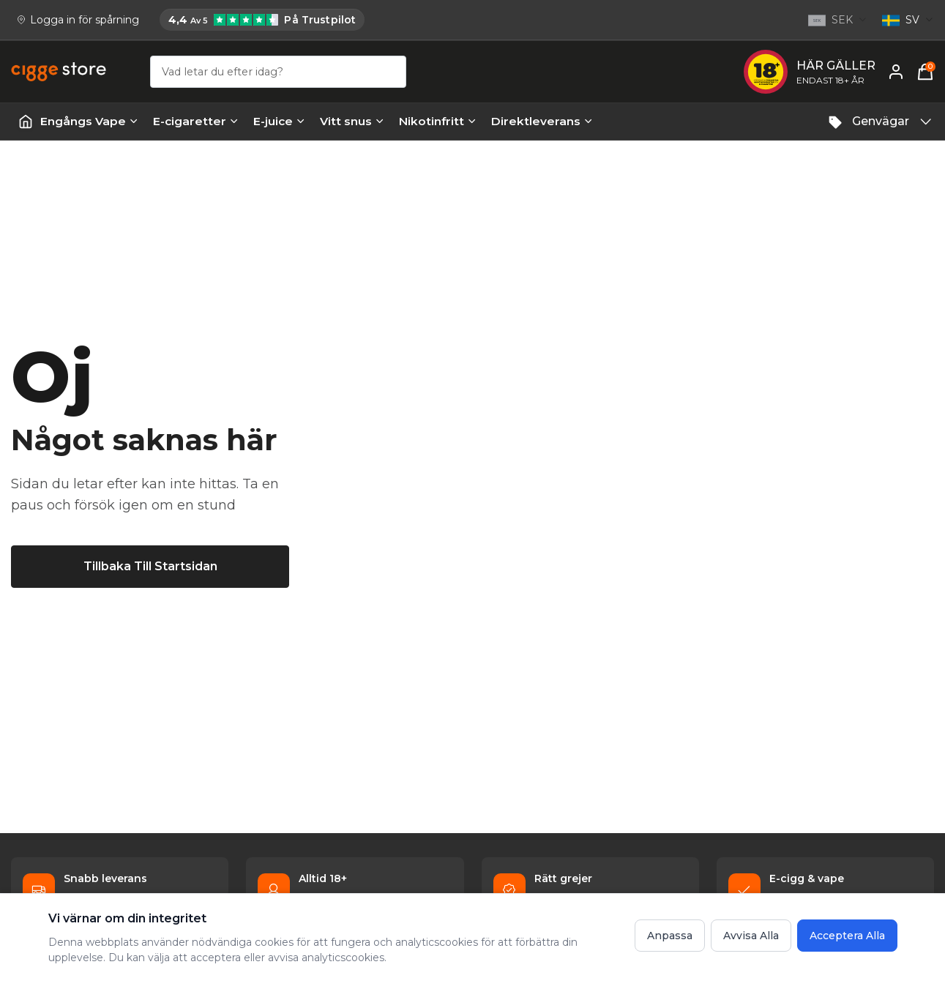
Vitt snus (352, 121)
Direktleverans (542, 121)
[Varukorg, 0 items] (925, 72)
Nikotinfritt (438, 121)
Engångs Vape (89, 121)
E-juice (279, 121)
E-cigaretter (196, 121)
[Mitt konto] (896, 72)
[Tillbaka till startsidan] (150, 566)
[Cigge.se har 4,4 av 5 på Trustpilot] (262, 20)
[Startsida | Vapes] (25, 121)
